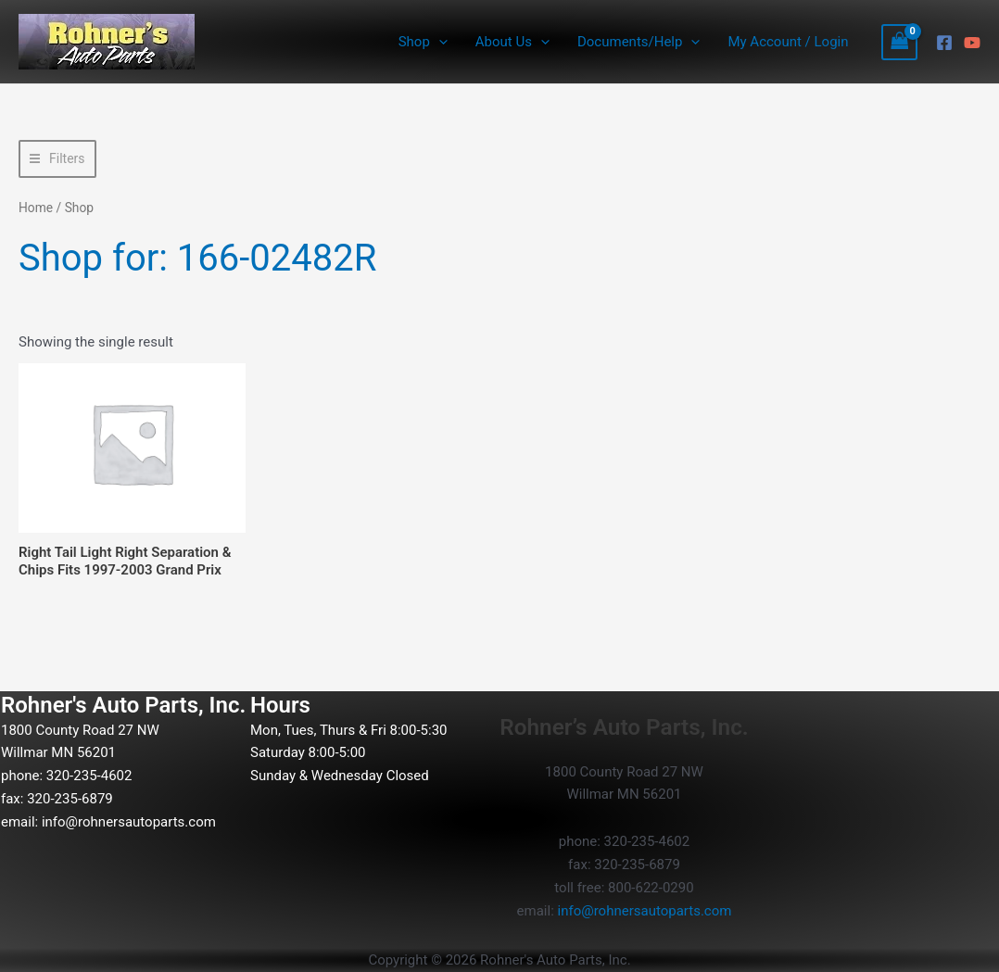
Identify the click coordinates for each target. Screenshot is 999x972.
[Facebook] (944, 42)
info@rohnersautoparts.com (129, 822)
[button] (439, 41)
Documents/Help (638, 41)
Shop (423, 41)
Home (36, 207)
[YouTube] (972, 42)
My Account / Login (787, 41)
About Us (512, 41)
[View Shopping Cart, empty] (899, 42)
